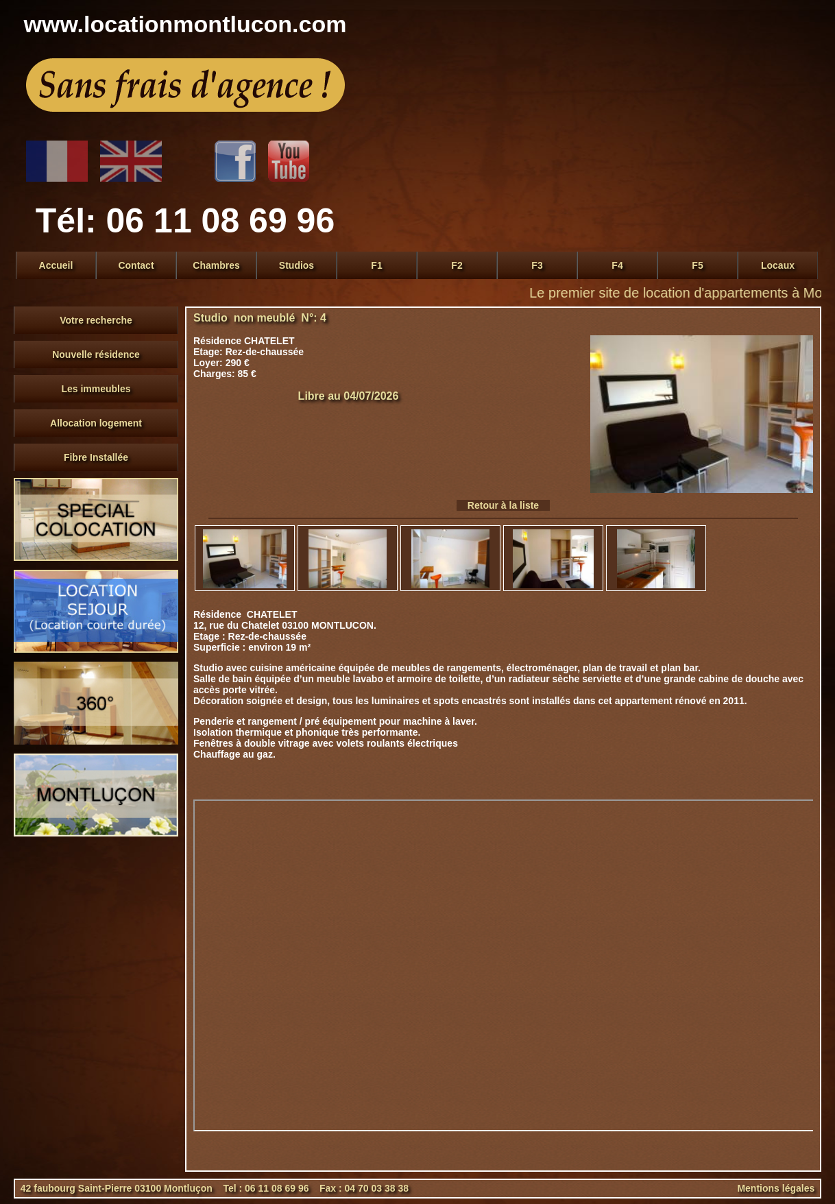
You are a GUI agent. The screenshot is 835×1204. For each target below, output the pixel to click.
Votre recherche (96, 320)
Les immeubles (95, 388)
